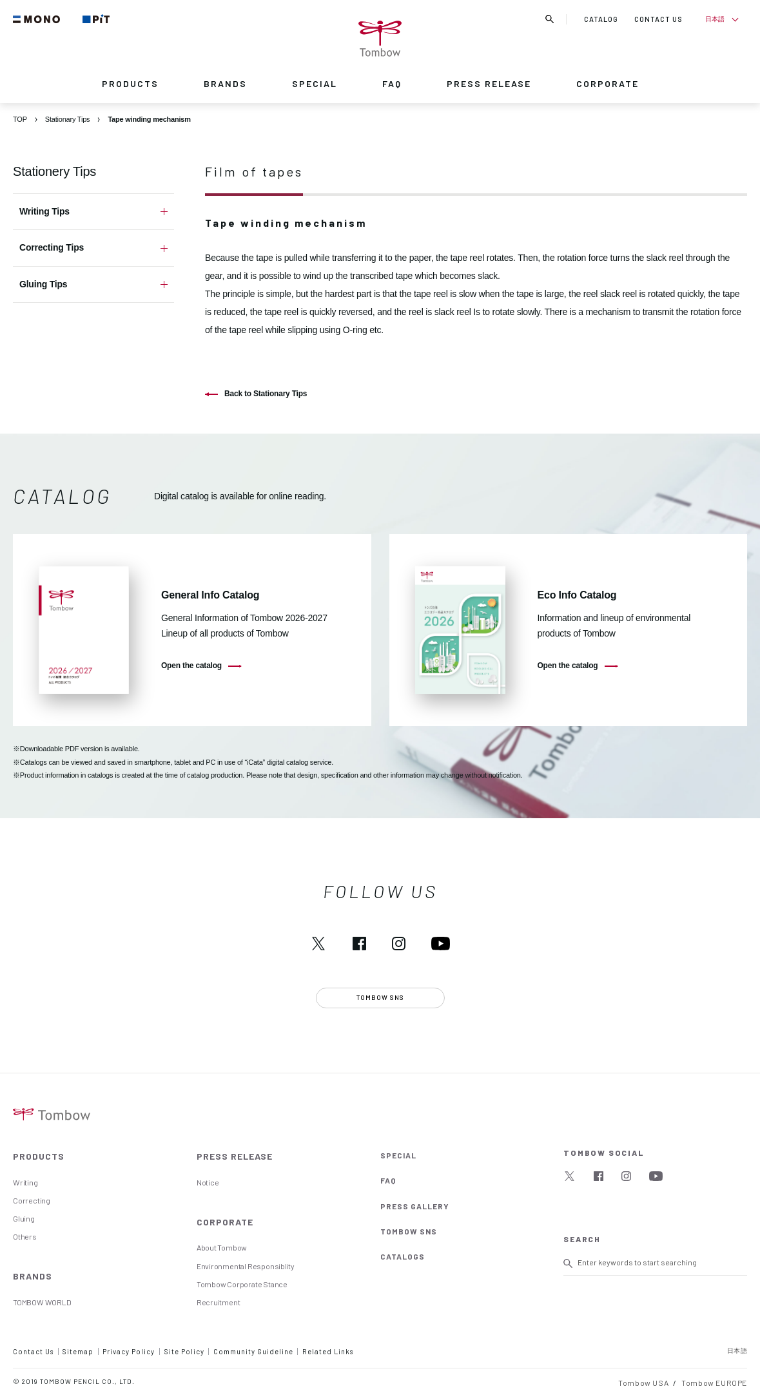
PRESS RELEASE (489, 83)
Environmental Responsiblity (246, 1266)
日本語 (714, 19)
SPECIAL (314, 83)
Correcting (31, 1200)
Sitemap (78, 1351)
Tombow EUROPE (714, 1382)
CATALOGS (402, 1256)
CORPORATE (607, 83)
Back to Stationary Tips (265, 393)
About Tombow (222, 1247)
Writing (25, 1182)
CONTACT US (658, 19)
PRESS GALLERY (414, 1206)
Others (25, 1236)
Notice (208, 1182)
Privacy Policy (128, 1351)
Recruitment (218, 1302)
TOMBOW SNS (408, 1231)
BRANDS (225, 83)
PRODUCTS (130, 83)
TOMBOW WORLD (42, 1302)
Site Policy (184, 1351)
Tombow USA (643, 1382)
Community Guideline (253, 1351)
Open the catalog (191, 665)
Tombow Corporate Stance (242, 1284)
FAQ (392, 83)
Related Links (327, 1351)
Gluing (24, 1218)
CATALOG (601, 19)
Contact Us (33, 1351)
